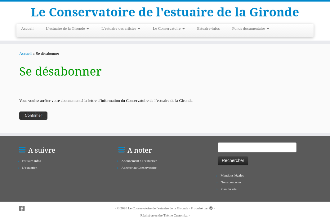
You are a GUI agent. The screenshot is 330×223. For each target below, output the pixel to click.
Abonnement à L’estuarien (139, 161)
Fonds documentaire (250, 29)
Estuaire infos (31, 161)
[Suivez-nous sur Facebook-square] (24, 208)
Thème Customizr (175, 215)
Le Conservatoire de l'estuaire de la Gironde (165, 12)
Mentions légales (232, 175)
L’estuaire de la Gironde (67, 29)
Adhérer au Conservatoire (139, 167)
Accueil (27, 29)
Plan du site (228, 189)
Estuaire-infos (208, 29)
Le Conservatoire (169, 29)
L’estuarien (29, 167)
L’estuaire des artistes (120, 29)
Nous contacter (231, 182)
